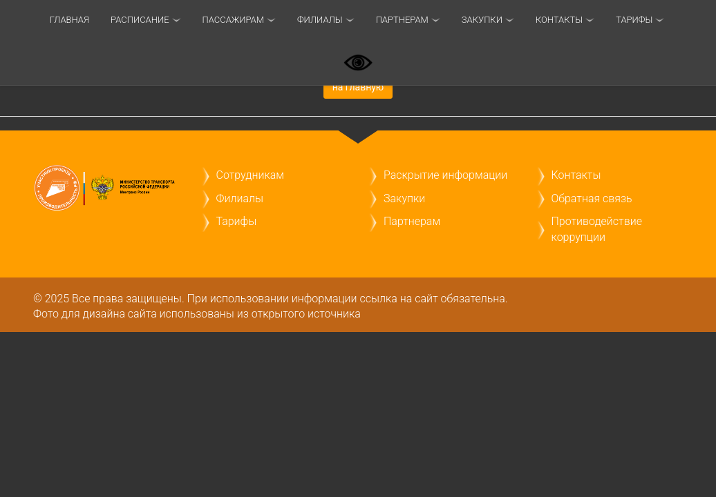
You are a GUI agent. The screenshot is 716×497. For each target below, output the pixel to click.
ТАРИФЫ (634, 19)
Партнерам (402, 19)
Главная (69, 19)
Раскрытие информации (445, 175)
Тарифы (236, 221)
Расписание (140, 19)
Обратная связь (592, 198)
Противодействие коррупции (597, 229)
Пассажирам (233, 19)
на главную (358, 86)
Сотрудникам (250, 175)
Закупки (482, 19)
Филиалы (320, 19)
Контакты (559, 19)
